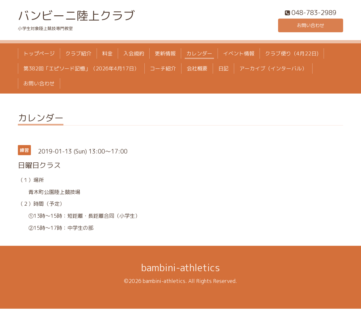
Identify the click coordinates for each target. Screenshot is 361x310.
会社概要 (197, 70)
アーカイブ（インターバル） (273, 70)
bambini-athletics (180, 269)
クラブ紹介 (78, 54)
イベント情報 (238, 54)
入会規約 (133, 54)
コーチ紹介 (163, 70)
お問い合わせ (310, 26)
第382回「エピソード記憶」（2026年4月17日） (81, 70)
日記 (223, 70)
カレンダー (199, 54)
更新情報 (165, 54)
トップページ (39, 54)
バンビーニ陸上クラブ (76, 16)
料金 (107, 54)
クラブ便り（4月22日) (291, 54)
